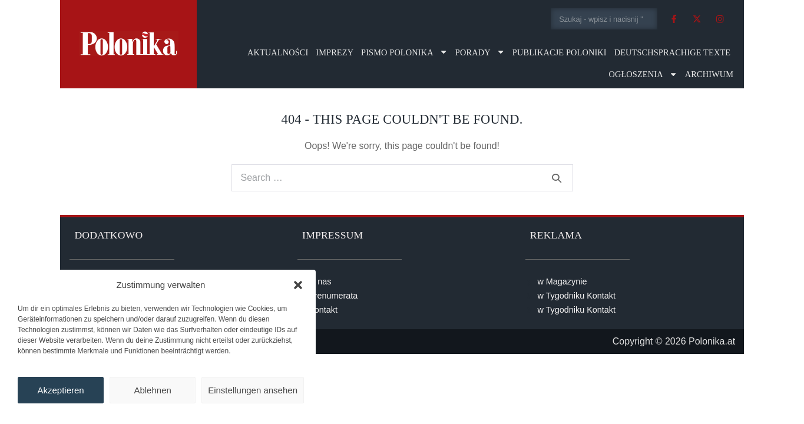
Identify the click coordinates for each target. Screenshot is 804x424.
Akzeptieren (60, 390)
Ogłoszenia (642, 74)
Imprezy (334, 52)
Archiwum (709, 74)
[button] (298, 285)
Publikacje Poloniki (559, 52)
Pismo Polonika (404, 52)
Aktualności (277, 52)
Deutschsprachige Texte (672, 52)
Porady (480, 52)
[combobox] (604, 18)
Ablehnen (152, 390)
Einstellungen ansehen (252, 390)
